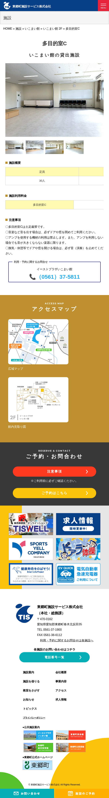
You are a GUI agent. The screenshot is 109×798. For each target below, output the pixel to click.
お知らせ (28, 699)
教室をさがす (31, 690)
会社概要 (61, 672)
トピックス (30, 708)
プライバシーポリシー (34, 717)
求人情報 (61, 699)
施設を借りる (31, 681)
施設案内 (28, 672)
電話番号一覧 (54, 657)
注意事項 (54, 471)
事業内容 (61, 681)
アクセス (61, 690)
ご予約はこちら (54, 493)
